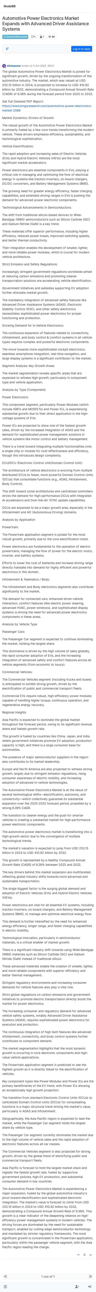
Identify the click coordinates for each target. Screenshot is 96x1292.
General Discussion (15, 36)
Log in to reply (81, 48)
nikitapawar (14, 65)
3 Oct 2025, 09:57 (43, 65)
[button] (5, 1287)
